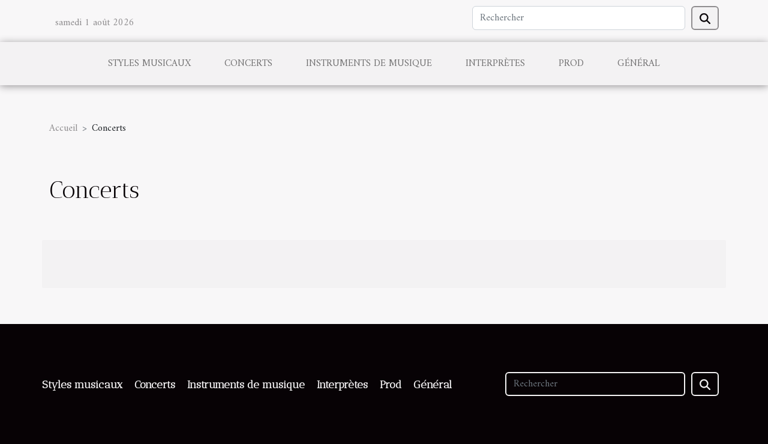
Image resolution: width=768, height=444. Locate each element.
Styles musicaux (149, 63)
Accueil (63, 128)
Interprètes (495, 63)
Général (638, 63)
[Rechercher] (578, 18)
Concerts (248, 63)
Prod (571, 63)
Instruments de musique (369, 63)
